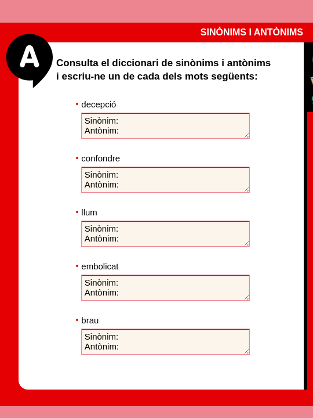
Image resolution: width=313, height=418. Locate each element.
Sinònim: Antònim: (165, 126)
